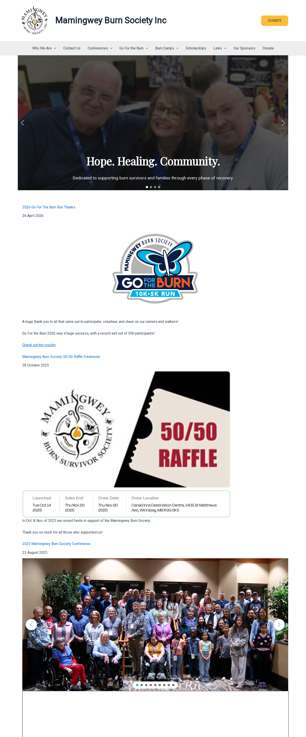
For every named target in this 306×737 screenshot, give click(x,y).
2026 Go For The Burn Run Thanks (48, 207)
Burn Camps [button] (167, 48)
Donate (268, 48)
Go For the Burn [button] (133, 48)
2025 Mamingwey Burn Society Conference (56, 544)
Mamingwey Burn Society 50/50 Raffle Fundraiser (61, 357)
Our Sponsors (244, 48)
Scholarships (196, 48)
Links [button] (219, 48)
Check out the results (39, 345)
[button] (274, 21)
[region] (153, 122)
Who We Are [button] (44, 48)
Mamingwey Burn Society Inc (110, 20)
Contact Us (71, 48)
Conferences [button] (100, 48)
